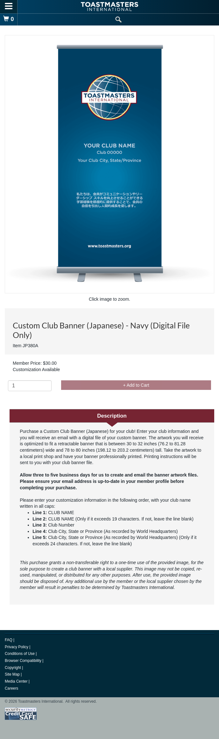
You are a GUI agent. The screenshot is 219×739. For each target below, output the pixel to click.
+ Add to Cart (136, 385)
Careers (11, 688)
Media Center (17, 681)
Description (111, 416)
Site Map (13, 674)
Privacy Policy (17, 647)
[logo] (109, 6)
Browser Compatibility (23, 660)
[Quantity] (30, 385)
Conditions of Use (20, 653)
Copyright (13, 667)
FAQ (9, 640)
